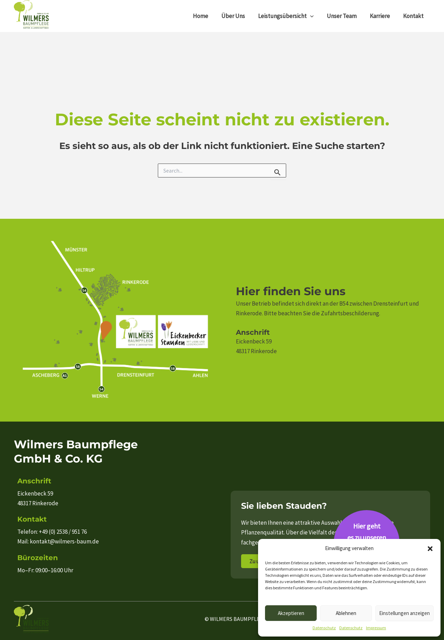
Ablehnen (346, 613)
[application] (314, 16)
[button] (430, 548)
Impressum (376, 627)
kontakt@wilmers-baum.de (64, 541)
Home (208, 16)
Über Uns (239, 16)
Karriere (382, 16)
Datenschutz (324, 627)
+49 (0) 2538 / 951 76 (63, 531)
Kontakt (414, 16)
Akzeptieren (291, 613)
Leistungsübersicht (290, 16)
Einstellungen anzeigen (404, 613)
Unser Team (345, 16)
